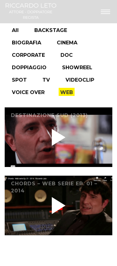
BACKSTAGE (50, 30)
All (15, 30)
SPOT (19, 80)
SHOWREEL (77, 67)
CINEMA (67, 43)
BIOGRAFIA (26, 43)
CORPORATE (28, 55)
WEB (66, 92)
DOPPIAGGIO (29, 67)
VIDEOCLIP (80, 80)
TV (46, 80)
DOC (67, 55)
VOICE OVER (28, 92)
